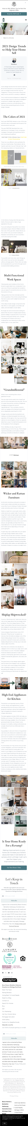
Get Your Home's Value (9, 1014)
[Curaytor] (9, 981)
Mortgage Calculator (8, 1017)
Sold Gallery (5, 1019)
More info (10, 1119)
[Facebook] (3, 973)
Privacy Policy (14, 1096)
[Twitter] (5, 973)
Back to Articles (8, 38)
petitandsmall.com (15, 188)
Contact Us (5, 1000)
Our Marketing (6, 1011)
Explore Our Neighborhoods (10, 1022)
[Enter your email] (15, 896)
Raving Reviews (6, 992)
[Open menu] (26, 20)
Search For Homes (7, 1003)
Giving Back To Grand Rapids (10, 995)
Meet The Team (7, 990)
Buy (3, 1006)
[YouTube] (9, 973)
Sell (3, 1008)
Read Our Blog (6, 998)
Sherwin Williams (15, 255)
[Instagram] (11, 973)
